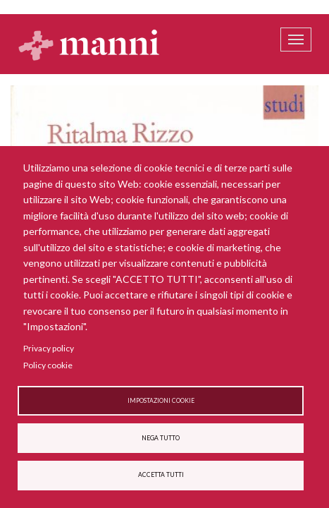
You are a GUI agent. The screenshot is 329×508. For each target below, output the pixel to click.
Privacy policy (48, 348)
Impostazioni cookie (161, 400)
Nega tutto (161, 438)
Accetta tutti (161, 474)
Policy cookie (48, 365)
